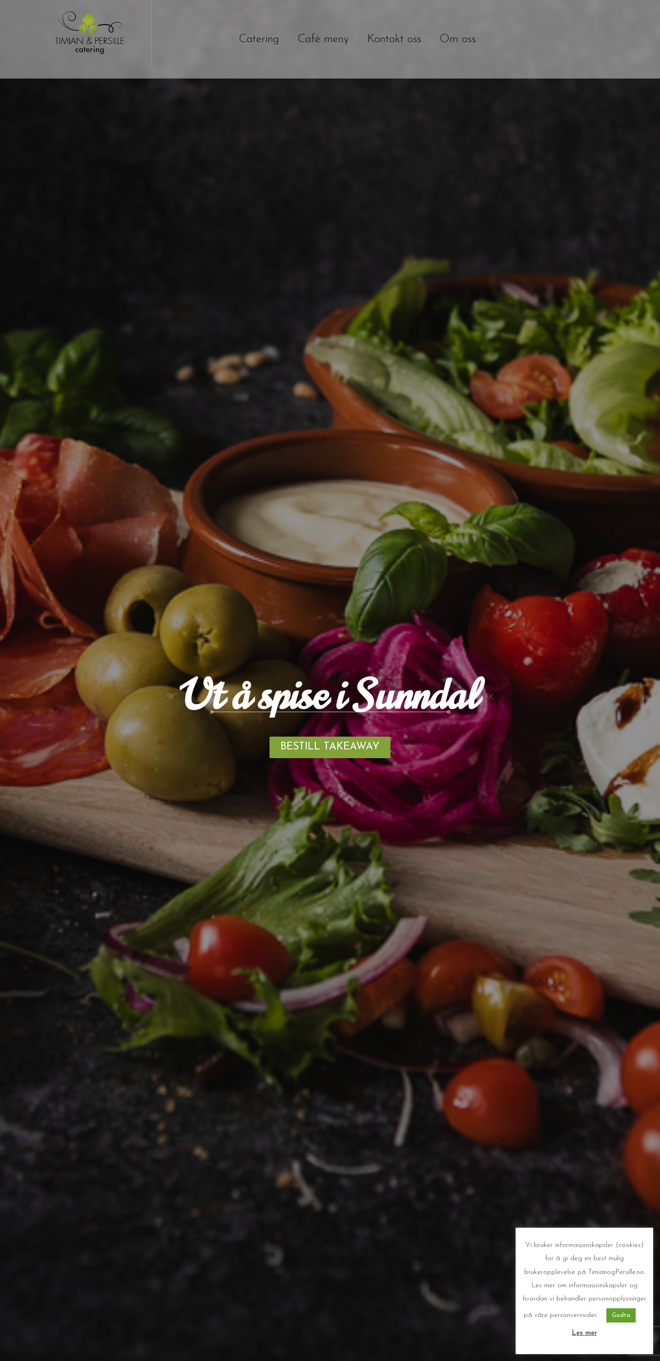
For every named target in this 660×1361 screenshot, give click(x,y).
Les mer (584, 1333)
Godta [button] (621, 1315)
